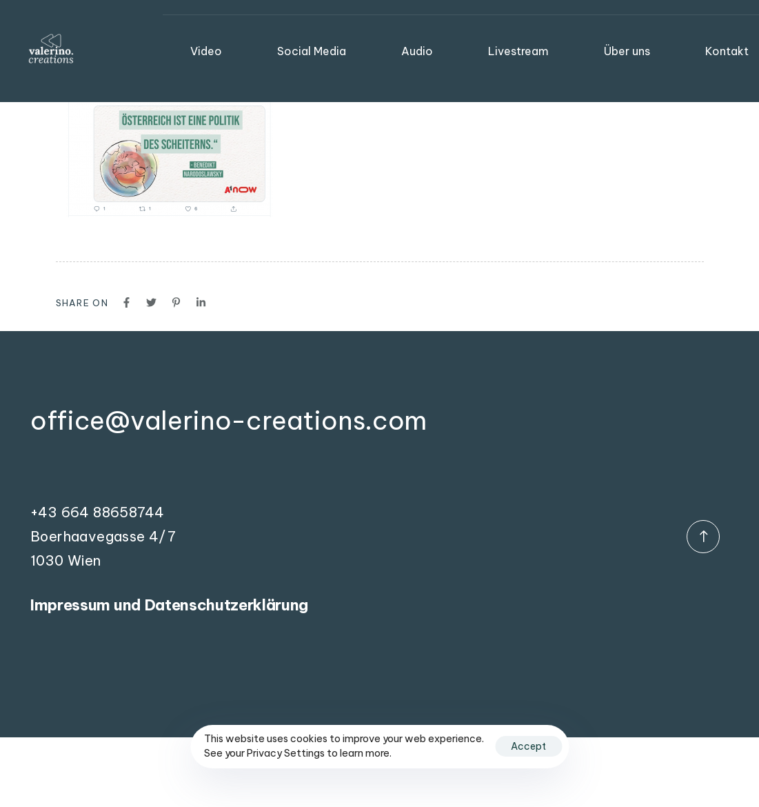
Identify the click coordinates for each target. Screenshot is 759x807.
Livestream (518, 51)
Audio (417, 51)
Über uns (627, 51)
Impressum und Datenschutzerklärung (169, 605)
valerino (127, 25)
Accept (528, 746)
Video (206, 51)
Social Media (311, 51)
